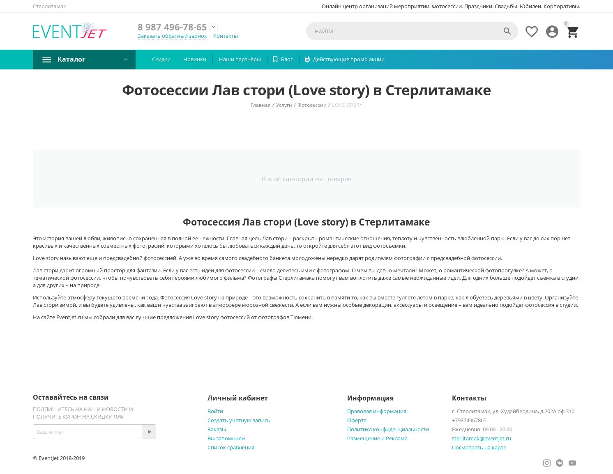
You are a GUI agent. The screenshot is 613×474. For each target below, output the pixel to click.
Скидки (161, 59)
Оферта (356, 420)
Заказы (216, 429)
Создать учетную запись (238, 420)
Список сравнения (230, 447)
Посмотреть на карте (479, 447)
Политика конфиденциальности (388, 429)
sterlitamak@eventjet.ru (481, 438)
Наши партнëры (240, 59)
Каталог (71, 59)
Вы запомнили (226, 438)
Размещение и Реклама (377, 438)
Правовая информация (376, 411)
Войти (215, 411)
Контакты (225, 35)
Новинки (194, 59)
